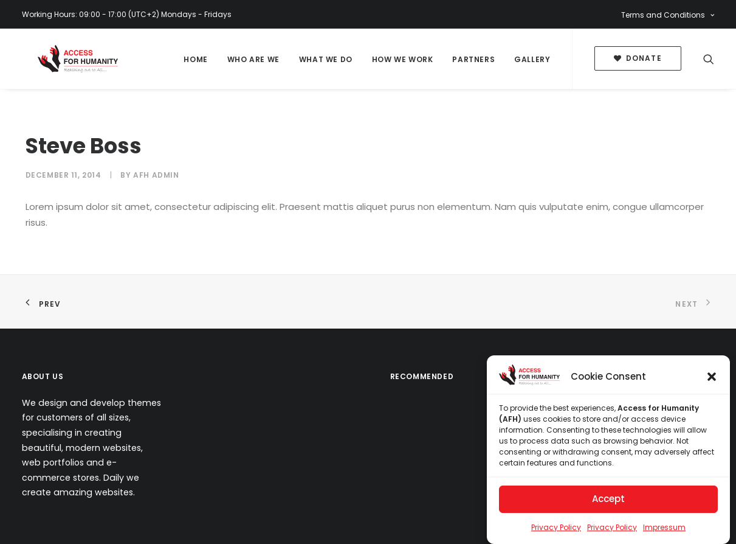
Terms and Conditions (667, 15)
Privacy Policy (556, 527)
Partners (473, 59)
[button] (712, 377)
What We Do (326, 59)
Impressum (664, 527)
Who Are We (253, 59)
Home (195, 59)
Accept (608, 499)
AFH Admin (156, 175)
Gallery (532, 59)
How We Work (402, 59)
